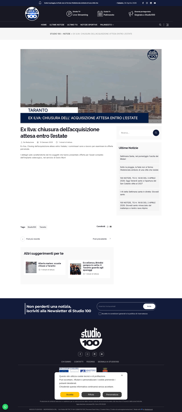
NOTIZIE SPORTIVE (88, 25)
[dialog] (91, 386)
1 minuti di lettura (64, 142)
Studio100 (32, 227)
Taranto (43, 227)
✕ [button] (122, 375)
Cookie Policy (105, 409)
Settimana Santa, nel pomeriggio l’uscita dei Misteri (139, 157)
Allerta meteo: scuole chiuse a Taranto (49, 264)
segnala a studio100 (108, 362)
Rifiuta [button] (91, 394)
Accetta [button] (69, 394)
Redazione (27, 142)
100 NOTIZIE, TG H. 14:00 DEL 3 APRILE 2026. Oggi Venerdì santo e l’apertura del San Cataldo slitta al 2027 (138, 181)
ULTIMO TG (72, 25)
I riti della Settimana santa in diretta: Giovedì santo (139, 193)
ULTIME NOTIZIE (57, 25)
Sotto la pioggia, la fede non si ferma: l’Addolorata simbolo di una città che (71, 3)
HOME (44, 25)
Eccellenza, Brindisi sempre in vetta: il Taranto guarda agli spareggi (93, 266)
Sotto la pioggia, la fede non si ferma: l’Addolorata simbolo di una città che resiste (139, 168)
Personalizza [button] (112, 394)
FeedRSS (90, 362)
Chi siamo (66, 362)
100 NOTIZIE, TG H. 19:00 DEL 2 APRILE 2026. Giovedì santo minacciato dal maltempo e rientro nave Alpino (138, 205)
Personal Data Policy (93, 409)
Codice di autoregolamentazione (121, 409)
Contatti (78, 362)
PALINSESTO (106, 25)
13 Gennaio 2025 (45, 142)
